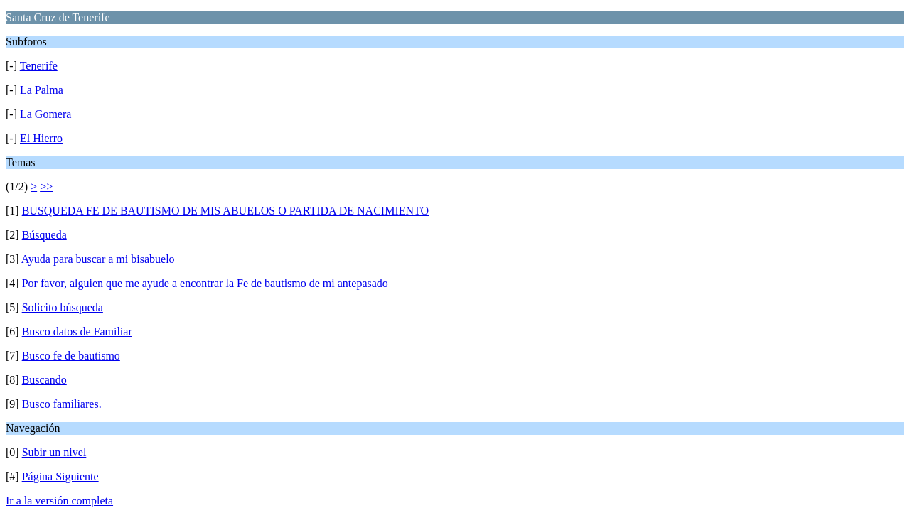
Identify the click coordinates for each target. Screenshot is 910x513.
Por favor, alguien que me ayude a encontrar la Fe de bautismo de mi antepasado (205, 283)
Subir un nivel (54, 452)
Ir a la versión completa (59, 501)
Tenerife (39, 66)
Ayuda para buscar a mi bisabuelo (98, 259)
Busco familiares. (62, 404)
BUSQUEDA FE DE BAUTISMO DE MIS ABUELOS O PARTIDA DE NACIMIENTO (225, 211)
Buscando (44, 380)
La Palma (41, 90)
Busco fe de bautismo (71, 356)
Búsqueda (44, 235)
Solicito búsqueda (62, 307)
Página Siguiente (60, 476)
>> (46, 186)
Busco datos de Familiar (77, 331)
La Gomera (45, 114)
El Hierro (41, 138)
